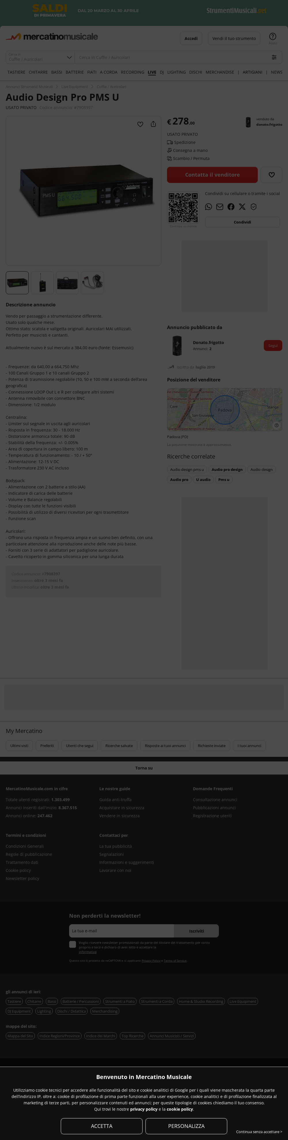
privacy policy (144, 1109)
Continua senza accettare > (259, 1131)
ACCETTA (101, 1125)
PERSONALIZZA (186, 1125)
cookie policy (180, 1109)
